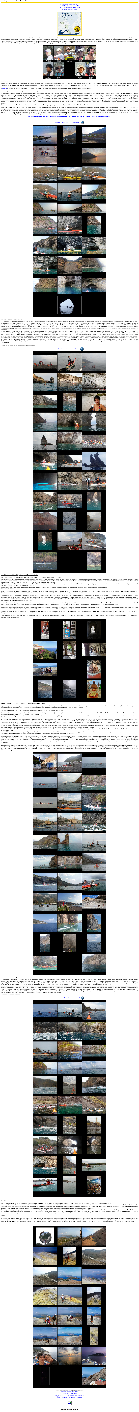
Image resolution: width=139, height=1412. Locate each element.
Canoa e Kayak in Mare (22, 1)
